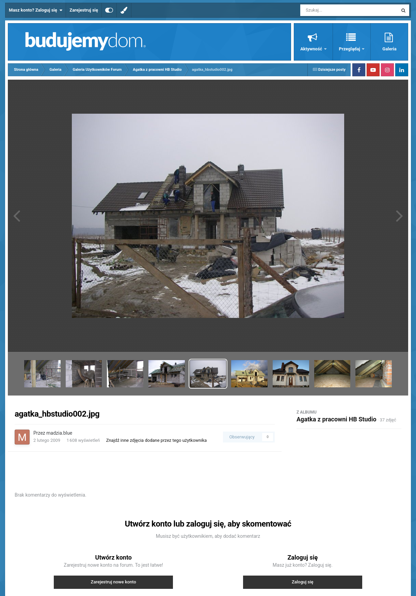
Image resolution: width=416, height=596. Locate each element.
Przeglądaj (350, 48)
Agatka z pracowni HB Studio (337, 419)
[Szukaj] (333, 10)
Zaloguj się (303, 581)
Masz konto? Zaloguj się (35, 10)
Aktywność (311, 48)
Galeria (389, 48)
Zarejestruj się (83, 10)
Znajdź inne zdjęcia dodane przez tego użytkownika (156, 440)
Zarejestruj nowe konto (113, 581)
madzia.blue (59, 433)
